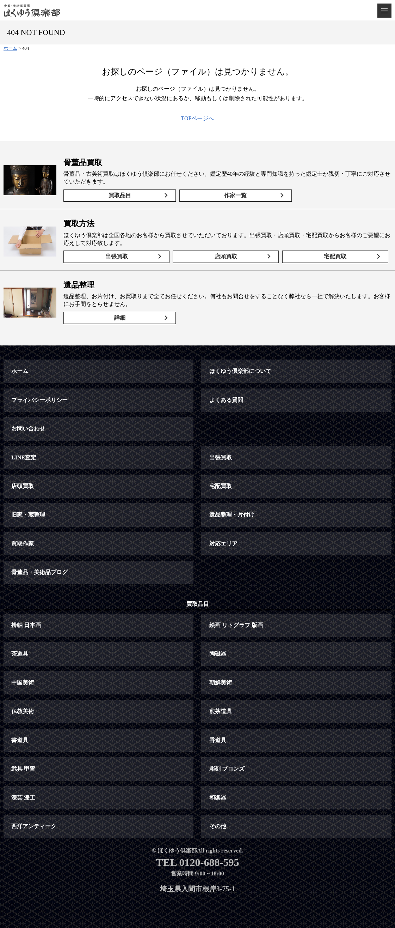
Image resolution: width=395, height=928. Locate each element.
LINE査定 (23, 457)
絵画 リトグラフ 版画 (236, 625)
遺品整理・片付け (231, 515)
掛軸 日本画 (26, 625)
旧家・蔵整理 (28, 515)
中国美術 (22, 683)
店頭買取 (226, 256)
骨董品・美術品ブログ (39, 572)
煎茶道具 (220, 711)
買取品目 (120, 195)
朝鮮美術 (220, 683)
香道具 (217, 740)
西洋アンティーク (33, 826)
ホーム (19, 371)
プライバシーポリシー (39, 400)
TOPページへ (197, 118)
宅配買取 (335, 256)
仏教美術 (22, 711)
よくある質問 (226, 400)
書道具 (19, 740)
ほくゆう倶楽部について (240, 371)
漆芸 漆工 (23, 798)
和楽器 (217, 798)
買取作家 (22, 544)
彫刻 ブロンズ (227, 769)
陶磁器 (217, 654)
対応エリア (223, 544)
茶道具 (19, 654)
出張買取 (116, 256)
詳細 (119, 318)
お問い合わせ (28, 429)
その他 (217, 826)
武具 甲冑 (23, 769)
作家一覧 (235, 195)
